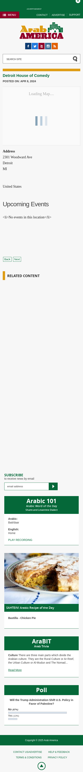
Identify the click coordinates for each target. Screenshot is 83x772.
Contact (42, 15)
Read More (15, 670)
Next (17, 259)
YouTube (41, 44)
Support (74, 15)
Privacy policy (57, 757)
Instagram (48, 44)
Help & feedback (59, 752)
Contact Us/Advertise (27, 752)
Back (7, 259)
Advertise (58, 15)
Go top (39, 765)
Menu (12, 15)
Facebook (28, 44)
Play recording (20, 539)
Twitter (35, 44)
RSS (54, 44)
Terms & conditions (29, 757)
